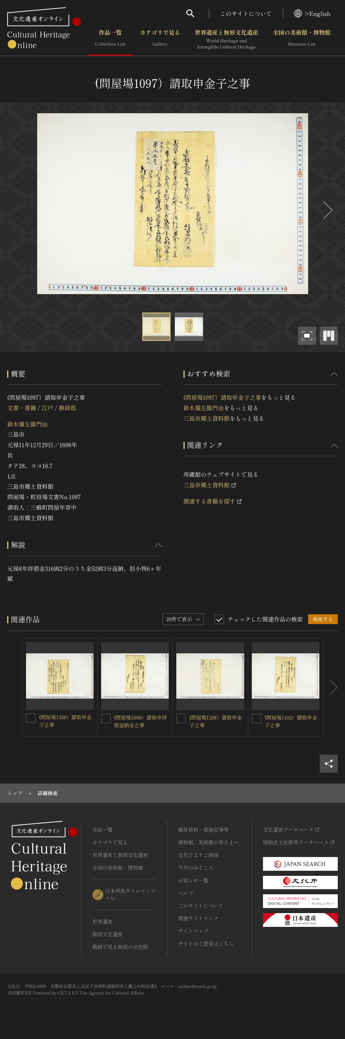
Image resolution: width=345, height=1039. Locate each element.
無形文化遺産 (107, 934)
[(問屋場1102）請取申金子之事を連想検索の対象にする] (256, 718)
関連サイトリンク (198, 918)
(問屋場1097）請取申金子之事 (222, 397)
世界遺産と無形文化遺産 (226, 39)
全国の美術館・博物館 (302, 39)
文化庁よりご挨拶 (198, 854)
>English (312, 13)
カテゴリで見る (160, 39)
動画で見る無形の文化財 (120, 946)
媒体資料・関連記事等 (203, 829)
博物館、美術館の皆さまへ (208, 842)
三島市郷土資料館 (207, 418)
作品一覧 (110, 39)
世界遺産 (102, 921)
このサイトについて (246, 13)
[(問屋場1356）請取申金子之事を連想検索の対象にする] (30, 718)
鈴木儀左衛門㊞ (27, 424)
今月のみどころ (196, 867)
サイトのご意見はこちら (206, 943)
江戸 (47, 407)
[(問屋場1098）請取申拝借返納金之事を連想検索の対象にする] (106, 718)
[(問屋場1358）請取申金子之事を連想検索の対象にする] (181, 718)
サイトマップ (193, 930)
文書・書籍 (21, 407)
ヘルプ (185, 892)
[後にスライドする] (327, 210)
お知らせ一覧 (193, 880)
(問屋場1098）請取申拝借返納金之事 (140, 721)
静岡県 (67, 407)
